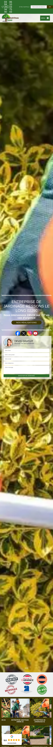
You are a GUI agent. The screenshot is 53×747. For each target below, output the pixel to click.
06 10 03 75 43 (8, 7)
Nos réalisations (26, 323)
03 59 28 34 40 (3, 7)
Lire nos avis (12, 743)
